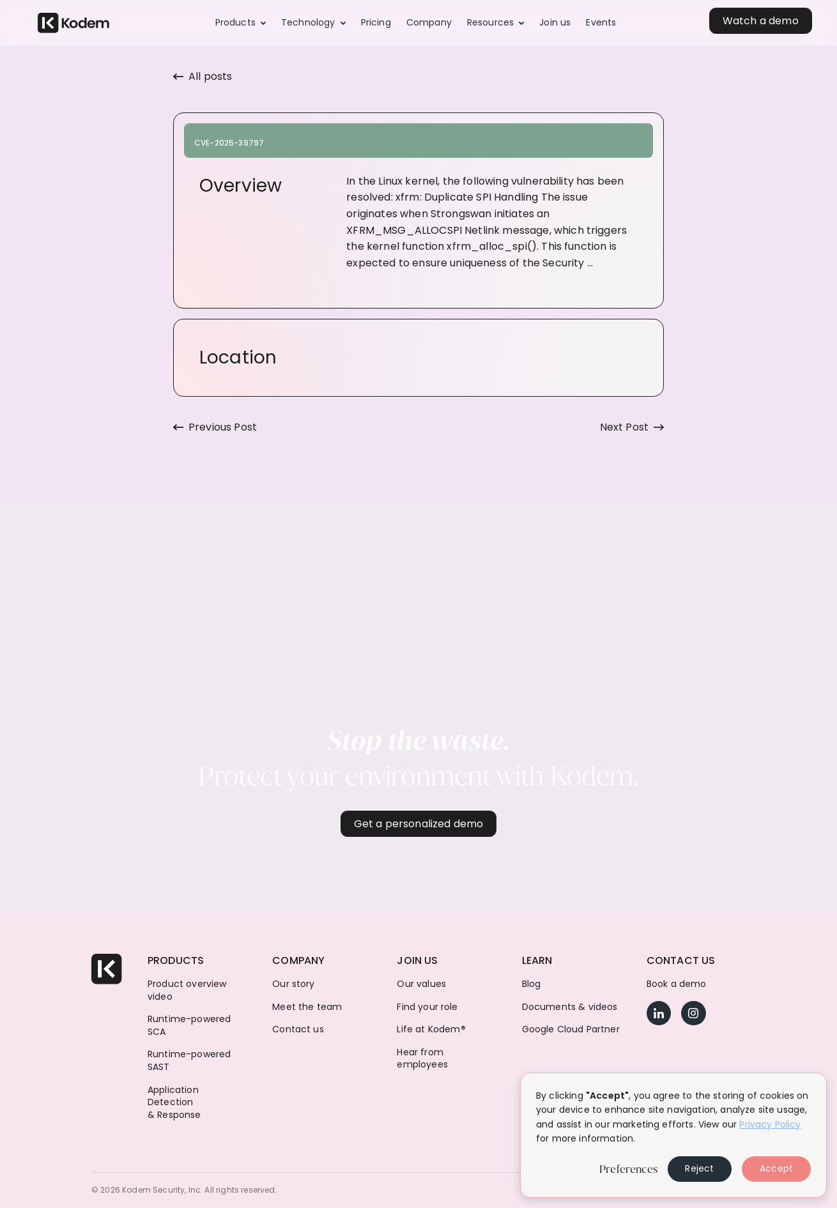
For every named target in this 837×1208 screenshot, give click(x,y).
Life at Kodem (431, 1029)
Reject (699, 1168)
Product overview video (187, 990)
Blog (531, 984)
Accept (776, 1168)
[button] (240, 23)
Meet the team (307, 1007)
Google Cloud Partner (571, 1029)
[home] (73, 23)
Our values (421, 984)
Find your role (427, 1007)
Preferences (628, 1169)
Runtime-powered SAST (189, 1060)
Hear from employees (422, 1058)
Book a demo (677, 984)
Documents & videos (570, 1007)
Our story (293, 984)
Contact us (298, 1029)
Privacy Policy (770, 1124)
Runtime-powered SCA (189, 1025)
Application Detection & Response (174, 1102)
